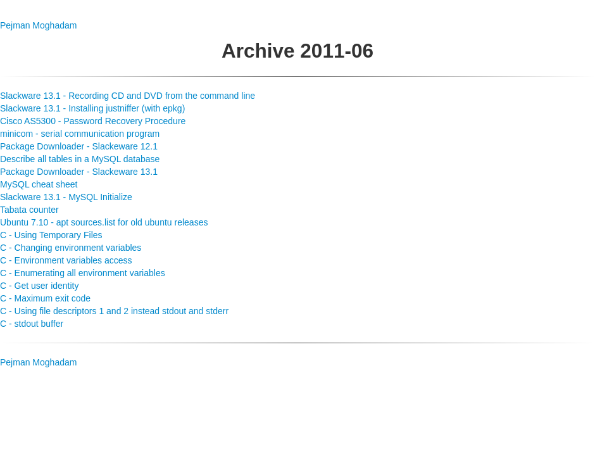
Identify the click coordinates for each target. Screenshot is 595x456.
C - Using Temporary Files (51, 235)
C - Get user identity (39, 286)
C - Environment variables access (66, 260)
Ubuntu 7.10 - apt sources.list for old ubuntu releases (104, 222)
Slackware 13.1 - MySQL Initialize (66, 197)
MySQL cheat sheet (38, 184)
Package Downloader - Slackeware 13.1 (79, 172)
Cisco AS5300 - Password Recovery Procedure (92, 121)
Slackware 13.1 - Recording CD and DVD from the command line (127, 96)
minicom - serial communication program (80, 134)
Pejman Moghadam (38, 25)
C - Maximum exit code (45, 298)
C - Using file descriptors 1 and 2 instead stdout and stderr (114, 311)
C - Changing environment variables (70, 248)
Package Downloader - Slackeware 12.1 (79, 146)
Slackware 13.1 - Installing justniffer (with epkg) (92, 108)
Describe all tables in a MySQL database (80, 159)
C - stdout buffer (31, 324)
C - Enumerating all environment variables (82, 273)
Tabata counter (29, 210)
